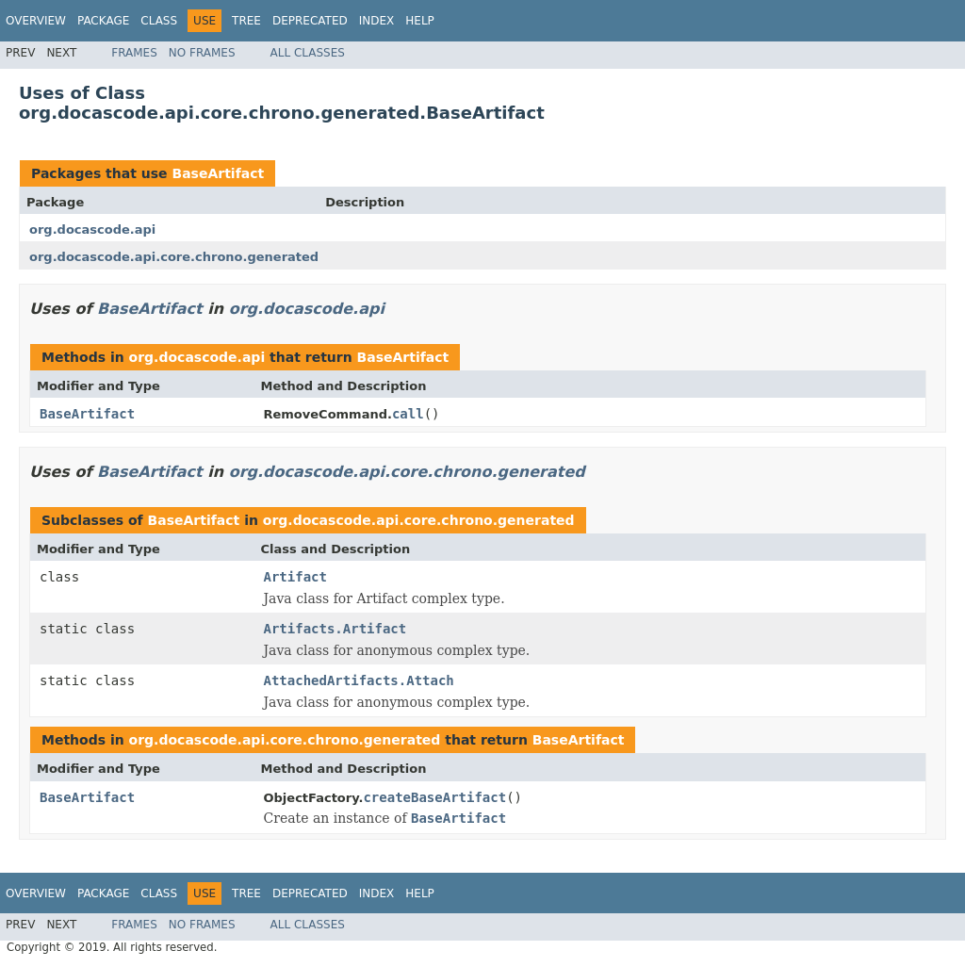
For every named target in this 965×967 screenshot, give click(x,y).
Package (103, 20)
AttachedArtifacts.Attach (359, 680)
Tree (246, 20)
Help (419, 20)
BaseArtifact (218, 173)
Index (377, 20)
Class (158, 20)
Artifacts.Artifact (335, 628)
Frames (134, 52)
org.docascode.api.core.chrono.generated (174, 257)
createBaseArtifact (434, 797)
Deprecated (310, 20)
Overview (36, 20)
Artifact (295, 576)
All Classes (307, 52)
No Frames (202, 52)
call (408, 413)
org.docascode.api (92, 229)
